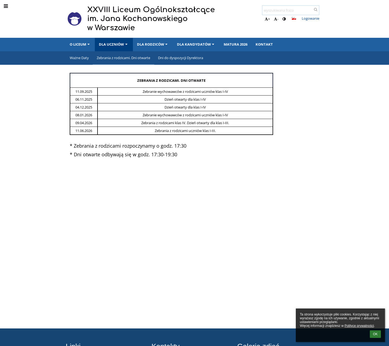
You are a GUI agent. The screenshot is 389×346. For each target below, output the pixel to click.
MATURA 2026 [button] (235, 44)
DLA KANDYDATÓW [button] (196, 44)
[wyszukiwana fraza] (290, 10)
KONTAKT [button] (264, 44)
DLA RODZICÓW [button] (153, 44)
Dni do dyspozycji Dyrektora (180, 57)
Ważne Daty (79, 57)
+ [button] (267, 18)
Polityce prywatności (359, 326)
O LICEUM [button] (80, 44)
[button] (294, 18)
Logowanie (310, 18)
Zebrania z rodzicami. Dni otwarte (123, 57)
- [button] (276, 18)
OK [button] (375, 334)
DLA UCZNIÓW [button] (114, 44)
